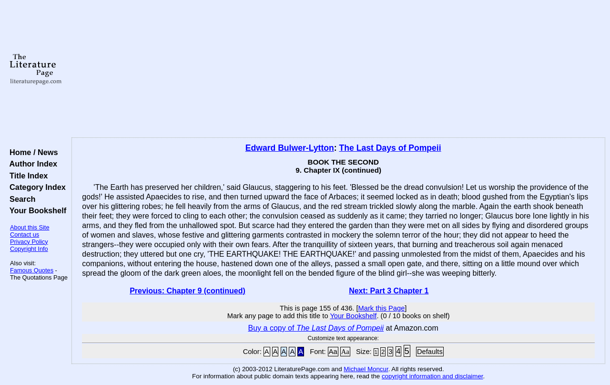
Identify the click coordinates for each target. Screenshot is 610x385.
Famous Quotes (31, 270)
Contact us (24, 234)
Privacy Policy (29, 241)
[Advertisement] (338, 69)
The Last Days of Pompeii (390, 148)
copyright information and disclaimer (432, 376)
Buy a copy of (316, 328)
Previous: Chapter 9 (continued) (187, 291)
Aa (333, 351)
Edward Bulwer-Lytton (289, 148)
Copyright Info (29, 248)
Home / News (31, 152)
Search (20, 199)
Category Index (35, 187)
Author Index (31, 163)
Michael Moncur (366, 369)
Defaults (430, 351)
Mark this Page (381, 308)
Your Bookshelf (35, 210)
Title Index (26, 175)
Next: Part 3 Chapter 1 (388, 291)
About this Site (30, 227)
